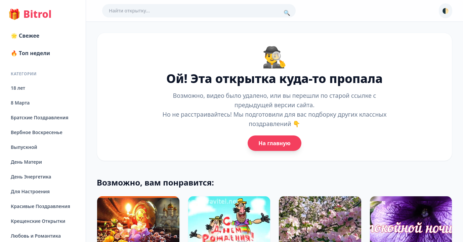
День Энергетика (31, 176)
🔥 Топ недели (30, 53)
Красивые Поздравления (40, 206)
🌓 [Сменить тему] (445, 10)
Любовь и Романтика (36, 236)
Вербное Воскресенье (36, 132)
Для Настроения (30, 191)
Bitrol (29, 14)
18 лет (18, 88)
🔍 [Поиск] (287, 12)
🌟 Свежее (25, 35)
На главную (274, 143)
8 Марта (20, 102)
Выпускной (24, 147)
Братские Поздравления (39, 117)
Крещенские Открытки (38, 221)
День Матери (26, 162)
